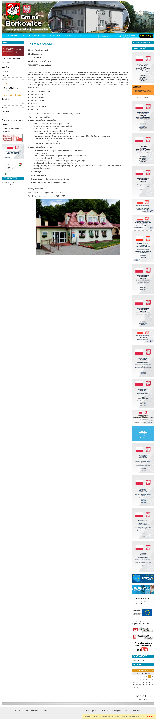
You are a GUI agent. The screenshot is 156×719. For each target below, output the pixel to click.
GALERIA (25, 36)
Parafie (4, 116)
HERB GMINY (55, 36)
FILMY (35, 36)
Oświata (5, 75)
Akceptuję (150, 716)
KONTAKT (68, 36)
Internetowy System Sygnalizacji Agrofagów (140, 622)
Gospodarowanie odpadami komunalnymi (12, 130)
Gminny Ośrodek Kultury (13, 95)
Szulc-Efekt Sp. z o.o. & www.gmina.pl (109, 711)
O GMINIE (80, 36)
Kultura (5, 84)
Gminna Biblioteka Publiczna (11, 89)
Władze (5, 79)
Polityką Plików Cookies (136, 716)
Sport (4, 103)
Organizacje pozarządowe (11, 120)
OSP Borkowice (12, 36)
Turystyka (5, 99)
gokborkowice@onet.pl (42, 61)
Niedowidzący (146, 36)
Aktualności (6, 63)
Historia (5, 71)
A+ (128, 36)
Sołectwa (5, 67)
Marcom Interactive (133, 711)
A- (124, 36)
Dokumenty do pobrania (11, 58)
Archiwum (134, 36)
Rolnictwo (5, 112)
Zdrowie (5, 107)
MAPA (44, 36)
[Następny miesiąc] (152, 670)
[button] (29, 36)
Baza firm (5, 124)
